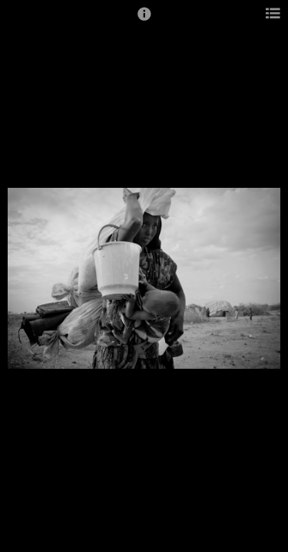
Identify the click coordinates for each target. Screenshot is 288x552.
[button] (144, 20)
